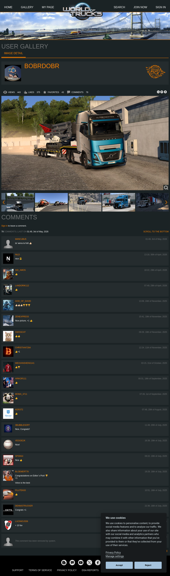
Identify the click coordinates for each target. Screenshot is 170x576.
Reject (148, 565)
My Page (48, 7)
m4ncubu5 (20, 239)
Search (119, 7)
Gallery (27, 7)
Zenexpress (22, 316)
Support (17, 570)
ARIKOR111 (20, 378)
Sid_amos (20, 270)
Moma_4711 (21, 394)
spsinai (19, 456)
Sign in (4, 226)
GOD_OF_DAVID (23, 301)
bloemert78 (22, 471)
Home (8, 7)
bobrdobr (41, 66)
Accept (119, 565)
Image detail (13, 53)
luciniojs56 (21, 521)
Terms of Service (40, 570)
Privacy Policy (67, 570)
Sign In (161, 7)
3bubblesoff (22, 425)
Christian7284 (23, 347)
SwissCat (20, 332)
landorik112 (22, 285)
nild (17, 254)
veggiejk (20, 440)
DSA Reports (90, 570)
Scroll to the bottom (156, 231)
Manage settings (115, 556)
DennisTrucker (24, 506)
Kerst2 (19, 409)
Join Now (140, 7)
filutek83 (20, 490)
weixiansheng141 (24, 363)
